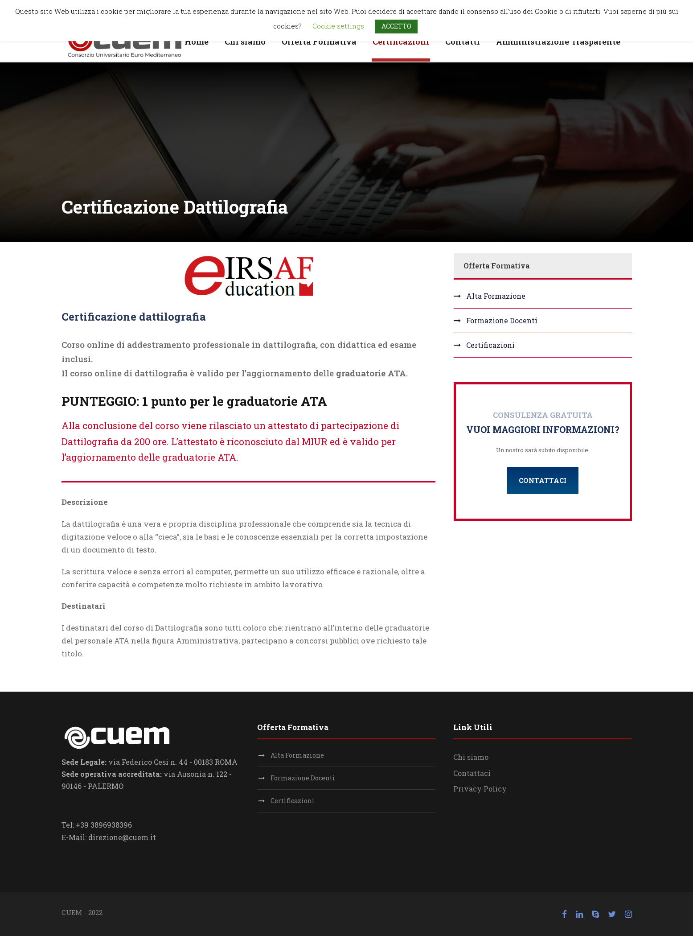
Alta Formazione (495, 296)
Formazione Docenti (501, 320)
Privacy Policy (480, 788)
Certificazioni (401, 41)
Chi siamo (245, 41)
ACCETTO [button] (396, 26)
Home (197, 41)
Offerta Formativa (319, 41)
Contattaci (472, 773)
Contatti (462, 41)
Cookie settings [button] (338, 25)
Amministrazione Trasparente (558, 41)
